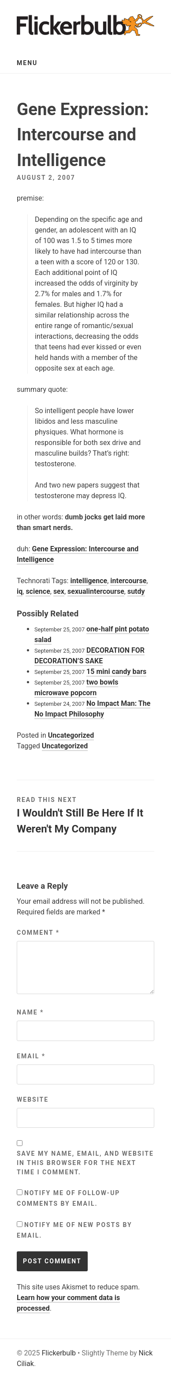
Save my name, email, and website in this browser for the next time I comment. (85, 1163)
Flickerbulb (58, 1353)
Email (31, 1056)
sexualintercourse (95, 591)
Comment (38, 932)
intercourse (128, 581)
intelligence (88, 581)
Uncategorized (71, 735)
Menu (27, 62)
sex (58, 591)
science (38, 591)
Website (32, 1099)
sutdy (136, 591)
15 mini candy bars (116, 671)
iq (19, 591)
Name (30, 1012)
